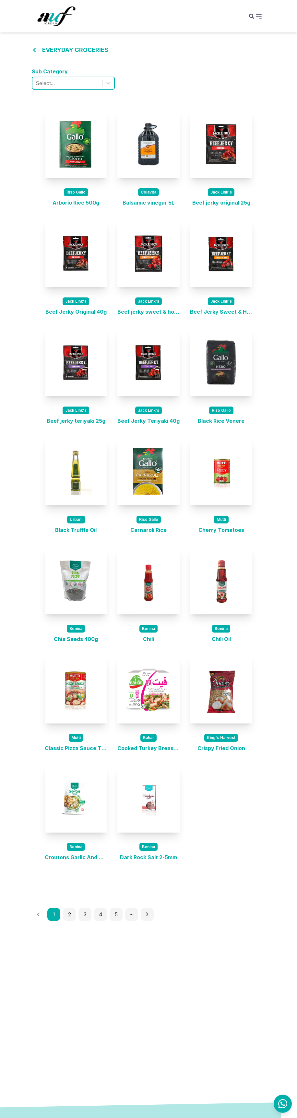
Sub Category (50, 71)
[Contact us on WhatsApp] (283, 1104)
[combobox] (36, 83)
